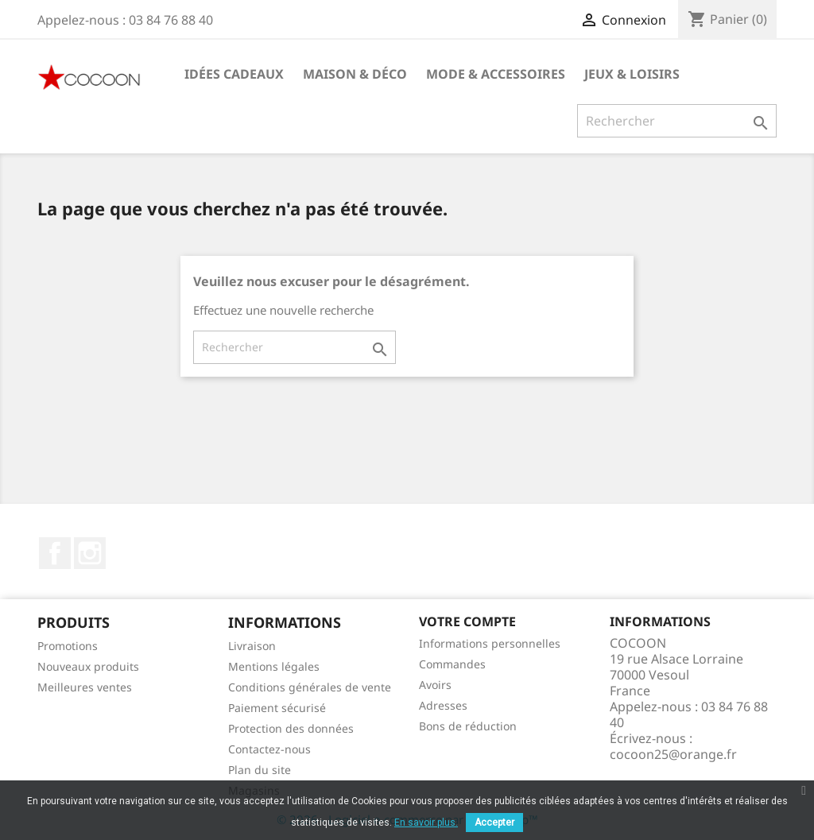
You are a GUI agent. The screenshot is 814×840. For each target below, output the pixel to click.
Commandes (452, 664)
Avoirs (435, 684)
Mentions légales (274, 666)
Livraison (252, 645)
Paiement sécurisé (277, 707)
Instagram (90, 553)
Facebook (55, 553)
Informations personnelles (489, 643)
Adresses (443, 705)
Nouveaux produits (88, 666)
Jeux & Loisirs (632, 74)
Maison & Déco (355, 74)
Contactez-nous (269, 749)
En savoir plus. (426, 822)
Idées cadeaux (234, 74)
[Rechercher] (677, 120)
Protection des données (291, 728)
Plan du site (259, 769)
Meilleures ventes (84, 687)
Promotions (67, 645)
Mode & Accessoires (495, 74)
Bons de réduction (468, 726)
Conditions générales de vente (309, 687)
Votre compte (467, 621)
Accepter (494, 822)
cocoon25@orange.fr (673, 754)
